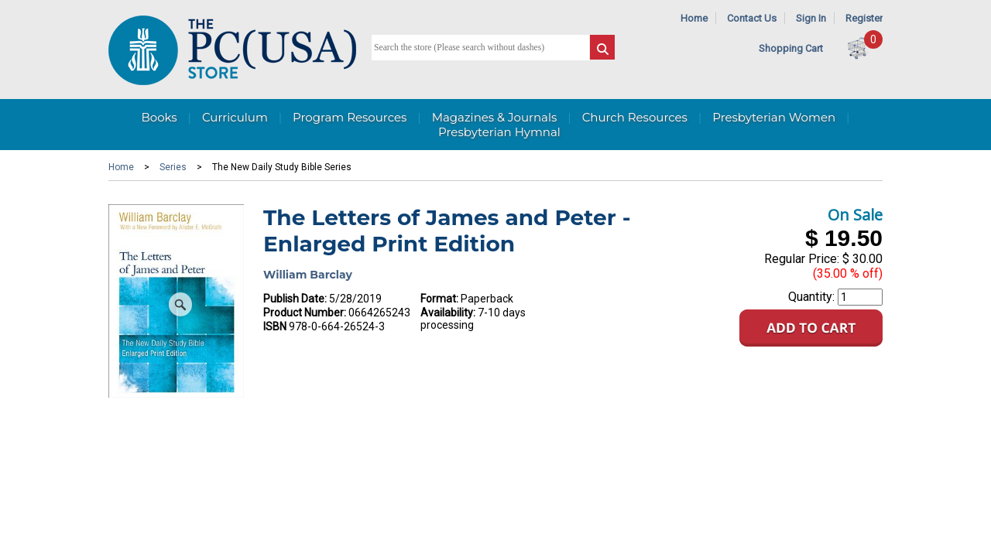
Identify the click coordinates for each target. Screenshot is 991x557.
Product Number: (304, 312)
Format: (439, 298)
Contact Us (752, 18)
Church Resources (635, 117)
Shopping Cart (791, 48)
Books (159, 117)
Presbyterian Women (773, 117)
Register (864, 18)
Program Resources (349, 117)
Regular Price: (801, 258)
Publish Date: (295, 298)
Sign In (811, 18)
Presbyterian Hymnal (499, 132)
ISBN (274, 326)
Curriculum (235, 117)
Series (173, 167)
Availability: (447, 312)
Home (694, 18)
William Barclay (307, 275)
